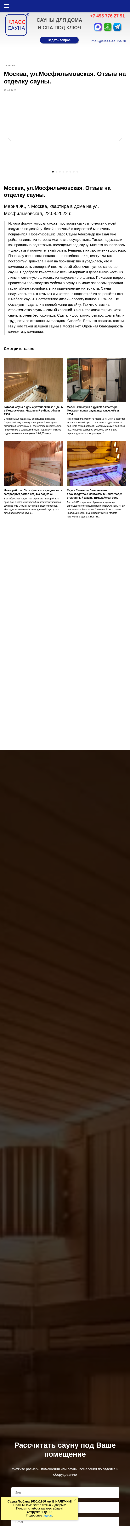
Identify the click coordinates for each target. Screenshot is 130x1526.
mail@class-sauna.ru (109, 41)
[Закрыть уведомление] (75, 1500)
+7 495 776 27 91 (107, 15)
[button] (59, 40)
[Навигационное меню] (6, 6)
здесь (47, 1515)
